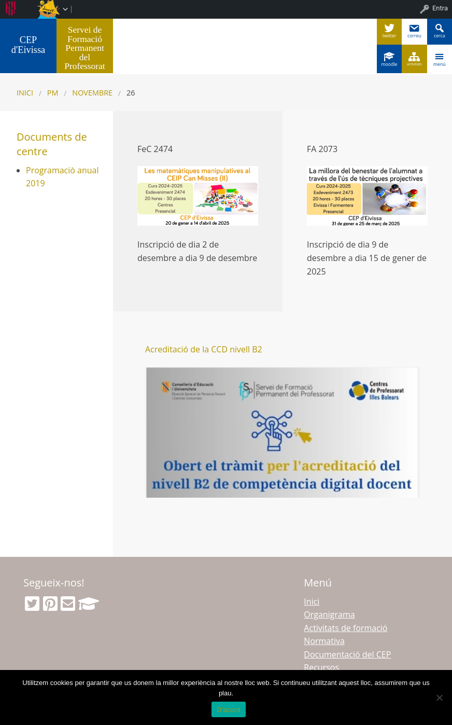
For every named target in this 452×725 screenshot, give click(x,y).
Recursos (321, 667)
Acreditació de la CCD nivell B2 (203, 349)
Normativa (324, 641)
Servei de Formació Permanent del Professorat (84, 47)
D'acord (229, 710)
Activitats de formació (345, 628)
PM (53, 93)
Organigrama (329, 614)
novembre (92, 93)
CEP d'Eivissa (28, 44)
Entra (440, 8)
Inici (25, 93)
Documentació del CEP (347, 654)
